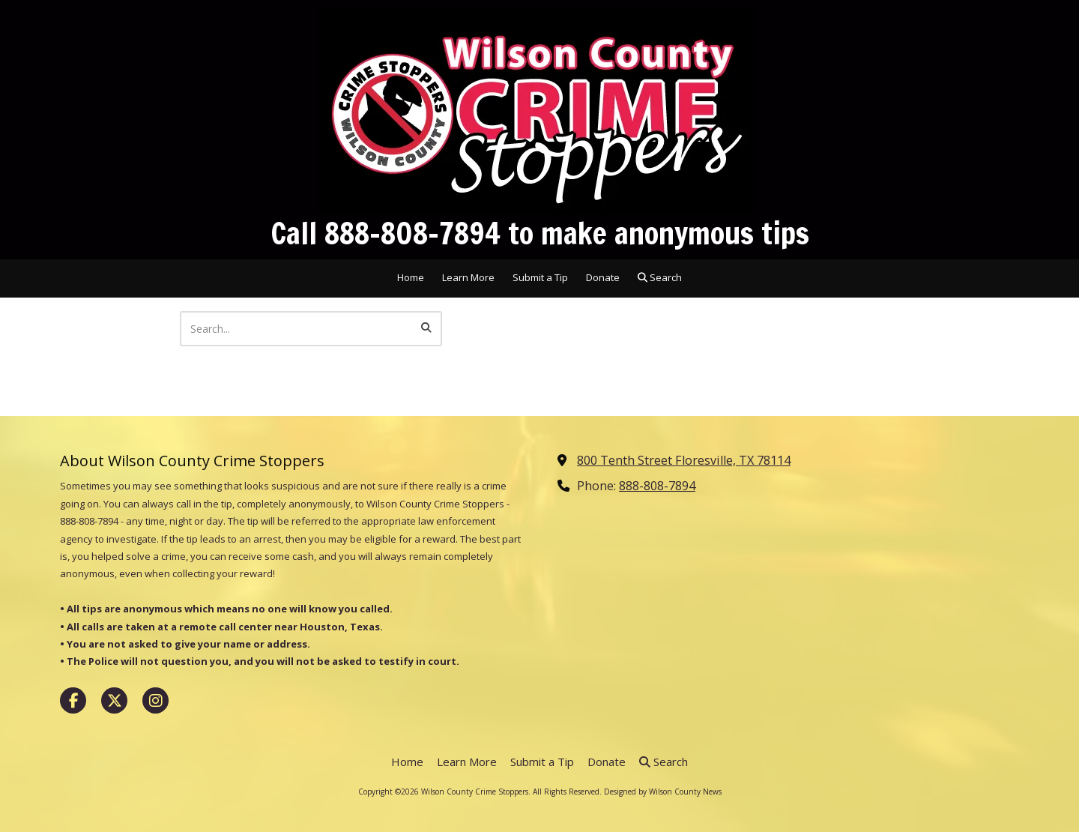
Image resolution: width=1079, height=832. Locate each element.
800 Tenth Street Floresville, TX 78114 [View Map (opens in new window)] (684, 460)
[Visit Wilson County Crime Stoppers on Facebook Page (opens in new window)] (73, 700)
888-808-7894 (657, 485)
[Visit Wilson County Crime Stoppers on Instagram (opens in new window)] (155, 700)
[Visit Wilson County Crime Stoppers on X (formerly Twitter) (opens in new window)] (114, 700)
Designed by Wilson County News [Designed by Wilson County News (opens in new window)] (663, 791)
